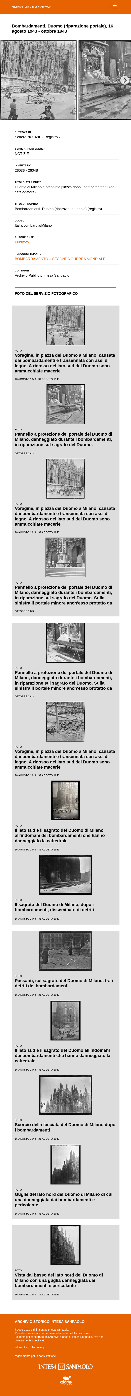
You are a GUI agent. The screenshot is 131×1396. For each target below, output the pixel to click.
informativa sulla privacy (30, 1347)
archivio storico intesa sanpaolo (31, 7)
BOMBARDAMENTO (31, 259)
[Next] (124, 80)
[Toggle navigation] (115, 7)
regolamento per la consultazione (35, 1356)
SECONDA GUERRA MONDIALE (78, 259)
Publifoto (22, 242)
